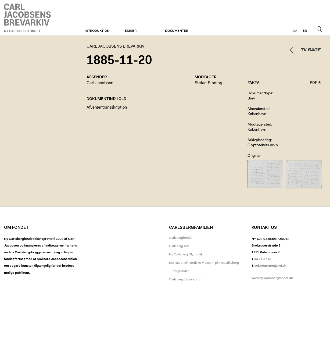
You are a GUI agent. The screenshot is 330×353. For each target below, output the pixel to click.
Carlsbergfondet (180, 238)
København (257, 114)
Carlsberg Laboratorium (186, 279)
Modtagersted (259, 125)
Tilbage (310, 50)
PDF (313, 83)
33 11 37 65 (263, 259)
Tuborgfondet (179, 271)
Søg (319, 28)
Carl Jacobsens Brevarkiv (28, 17)
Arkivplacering (259, 140)
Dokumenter (176, 31)
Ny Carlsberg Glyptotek (186, 254)
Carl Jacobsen (100, 83)
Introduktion (97, 31)
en (305, 31)
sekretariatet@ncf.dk (270, 266)
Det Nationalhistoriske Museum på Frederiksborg (204, 263)
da (295, 31)
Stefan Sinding (208, 83)
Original (254, 156)
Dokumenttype (260, 93)
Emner (131, 31)
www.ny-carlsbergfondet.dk (272, 278)
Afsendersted (259, 109)
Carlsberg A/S (179, 246)
